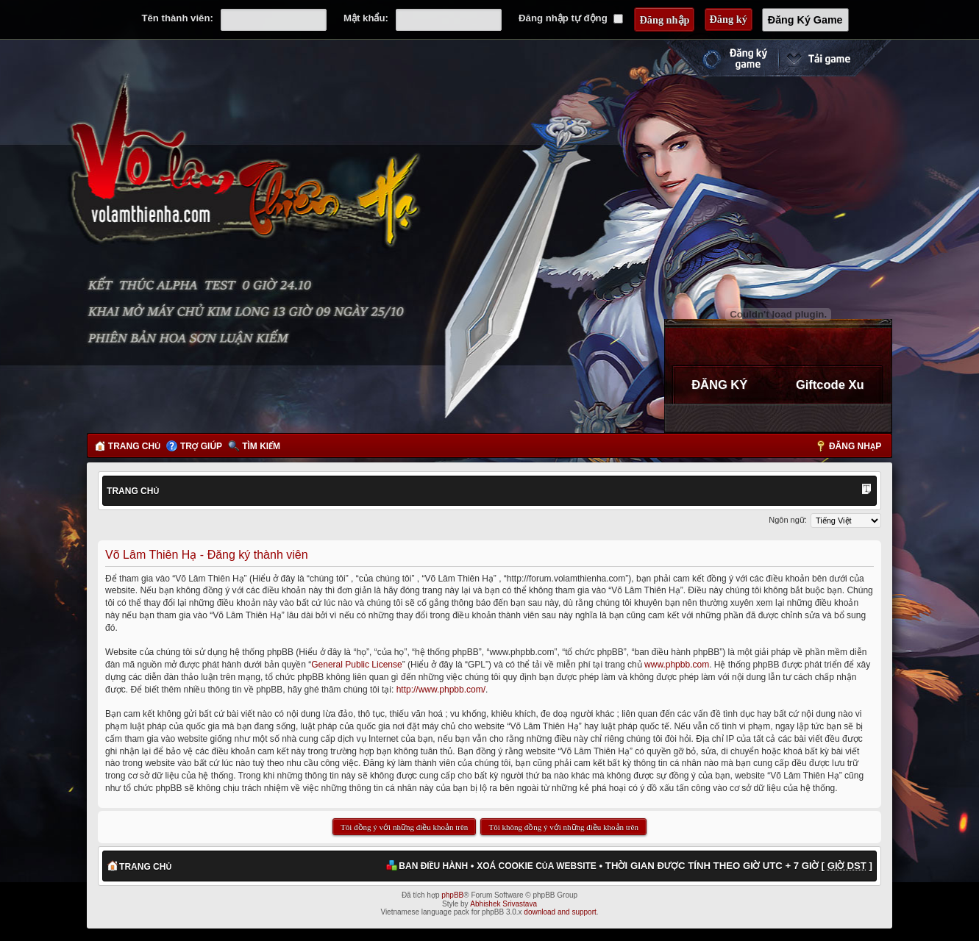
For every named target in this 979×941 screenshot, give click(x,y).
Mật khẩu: (365, 18)
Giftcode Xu (830, 384)
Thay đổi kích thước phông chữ (866, 490)
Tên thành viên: (177, 18)
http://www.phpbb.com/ (440, 689)
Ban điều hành (433, 866)
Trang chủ (134, 446)
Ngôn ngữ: (788, 519)
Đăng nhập (855, 446)
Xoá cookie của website (537, 866)
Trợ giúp (201, 446)
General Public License (356, 664)
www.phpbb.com (676, 664)
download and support (560, 912)
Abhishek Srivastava (503, 904)
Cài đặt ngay (834, 58)
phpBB (452, 895)
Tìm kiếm (261, 446)
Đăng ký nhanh (720, 58)
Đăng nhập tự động (571, 18)
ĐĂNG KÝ (719, 384)
